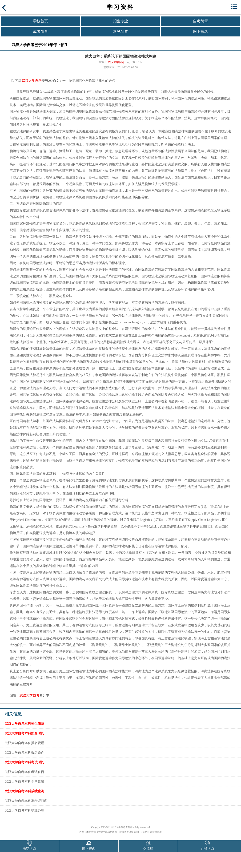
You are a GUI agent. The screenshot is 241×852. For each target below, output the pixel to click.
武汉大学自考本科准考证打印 (26, 801)
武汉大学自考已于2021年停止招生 (40, 45)
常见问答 (120, 32)
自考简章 (200, 21)
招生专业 (120, 21)
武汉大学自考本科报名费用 (24, 743)
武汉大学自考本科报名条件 (24, 752)
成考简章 (40, 32)
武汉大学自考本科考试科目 (24, 772)
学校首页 (40, 21)
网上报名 (200, 32)
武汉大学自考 (116, 62)
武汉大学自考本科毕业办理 (24, 810)
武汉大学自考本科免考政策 (24, 781)
